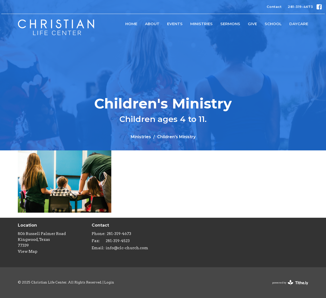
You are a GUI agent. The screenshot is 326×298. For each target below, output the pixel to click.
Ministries (201, 23)
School (273, 23)
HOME (131, 23)
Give (252, 23)
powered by (290, 282)
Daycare (298, 23)
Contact (274, 7)
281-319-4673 (300, 7)
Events (175, 23)
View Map (27, 251)
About (152, 23)
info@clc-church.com (127, 248)
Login (109, 282)
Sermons (230, 23)
